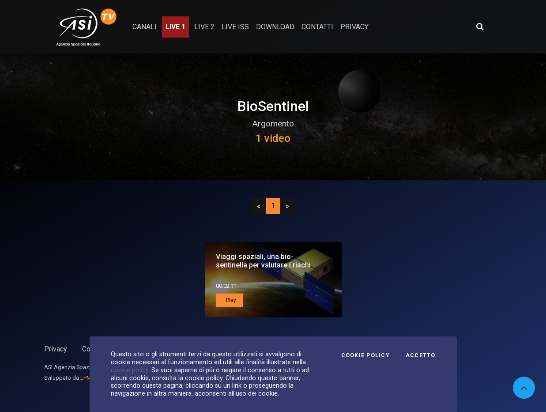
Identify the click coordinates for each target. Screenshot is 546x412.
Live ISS (235, 27)
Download (275, 27)
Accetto (421, 355)
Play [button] (230, 300)
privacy (354, 27)
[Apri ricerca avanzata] (480, 26)
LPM (85, 377)
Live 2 (204, 27)
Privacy (55, 349)
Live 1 (175, 27)
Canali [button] (144, 27)
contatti (317, 27)
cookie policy (129, 370)
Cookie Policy (365, 355)
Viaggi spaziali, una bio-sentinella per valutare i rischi (263, 260)
